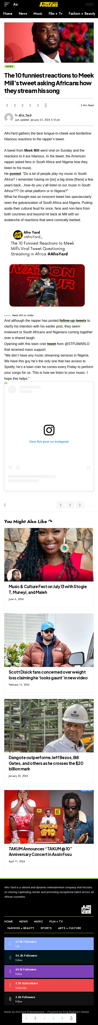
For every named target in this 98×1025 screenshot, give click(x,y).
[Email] (23, 105)
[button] (8, 4)
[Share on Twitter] (15, 105)
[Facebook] (49, 943)
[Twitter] (49, 957)
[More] (46, 105)
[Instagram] (49, 971)
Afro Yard (25, 115)
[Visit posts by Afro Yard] (8, 117)
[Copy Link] (30, 105)
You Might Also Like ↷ (28, 521)
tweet (51, 344)
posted (15, 173)
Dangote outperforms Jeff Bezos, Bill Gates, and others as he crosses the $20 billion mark (46, 763)
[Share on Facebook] (7, 105)
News (9, 66)
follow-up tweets (73, 320)
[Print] (38, 105)
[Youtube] (49, 985)
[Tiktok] (49, 999)
